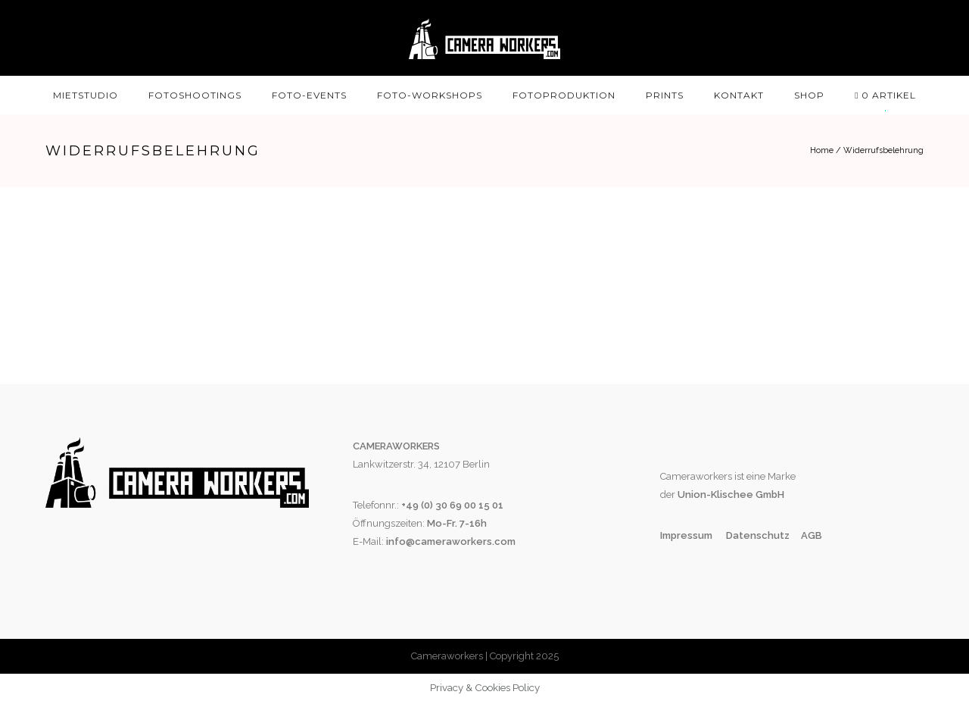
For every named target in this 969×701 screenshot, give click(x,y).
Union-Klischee (714, 494)
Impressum (687, 535)
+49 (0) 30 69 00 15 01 (452, 505)
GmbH (768, 494)
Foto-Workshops (429, 95)
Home (821, 150)
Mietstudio (85, 95)
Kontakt (739, 95)
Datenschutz (758, 535)
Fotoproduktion (564, 95)
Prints (665, 95)
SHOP (809, 95)
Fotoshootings (194, 95)
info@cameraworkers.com (451, 541)
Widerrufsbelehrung (883, 150)
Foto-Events (309, 95)
